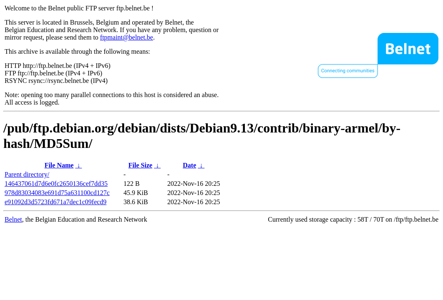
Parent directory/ (27, 174)
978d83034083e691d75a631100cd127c (57, 192)
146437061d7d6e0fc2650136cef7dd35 (56, 183)
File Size (140, 165)
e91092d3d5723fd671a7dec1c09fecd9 (55, 201)
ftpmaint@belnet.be (126, 37)
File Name (59, 165)
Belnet (13, 219)
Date (189, 165)
